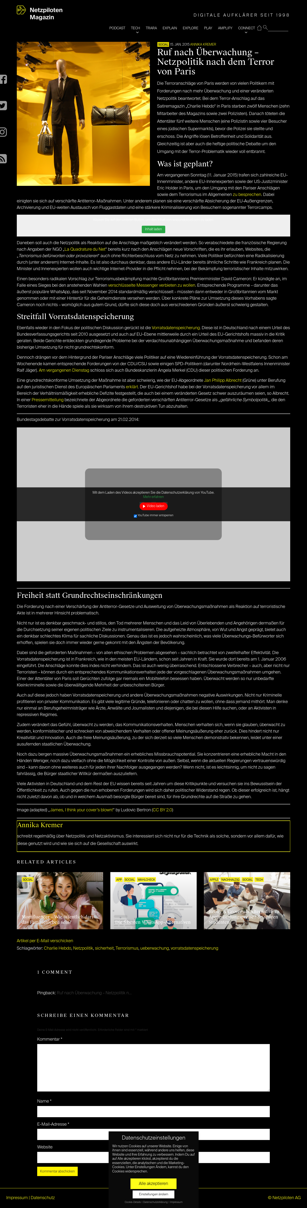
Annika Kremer (203, 44)
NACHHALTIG (230, 880)
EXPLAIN (170, 28)
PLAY (208, 28)
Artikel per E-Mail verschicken (45, 941)
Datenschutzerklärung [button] (155, 1202)
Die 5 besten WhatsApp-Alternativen (153, 922)
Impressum (17, 1198)
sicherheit (104, 948)
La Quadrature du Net (85, 249)
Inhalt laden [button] (153, 229)
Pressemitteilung (48, 400)
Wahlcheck (146, 880)
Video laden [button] (155, 506)
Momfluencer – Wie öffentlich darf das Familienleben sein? (57, 919)
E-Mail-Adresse (53, 1124)
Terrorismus (127, 948)
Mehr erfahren (153, 496)
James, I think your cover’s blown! (81, 810)
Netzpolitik (83, 948)
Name (44, 1101)
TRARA (151, 28)
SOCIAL (163, 44)
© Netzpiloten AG (284, 1198)
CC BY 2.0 (162, 810)
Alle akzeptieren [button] (153, 1184)
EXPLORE (190, 28)
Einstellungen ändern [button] (153, 1194)
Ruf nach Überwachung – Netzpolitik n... (94, 993)
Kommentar (49, 1039)
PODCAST (117, 28)
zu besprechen (247, 195)
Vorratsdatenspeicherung (176, 328)
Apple (214, 880)
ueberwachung (154, 948)
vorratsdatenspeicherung (194, 948)
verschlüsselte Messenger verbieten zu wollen (151, 285)
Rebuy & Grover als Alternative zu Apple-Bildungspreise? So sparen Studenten (244, 917)
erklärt (132, 387)
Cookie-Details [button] (133, 1202)
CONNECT (246, 28)
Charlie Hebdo (57, 948)
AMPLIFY (225, 28)
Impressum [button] (176, 1202)
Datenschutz (43, 1198)
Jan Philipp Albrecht (223, 380)
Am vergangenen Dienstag (64, 370)
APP (119, 880)
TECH (135, 28)
